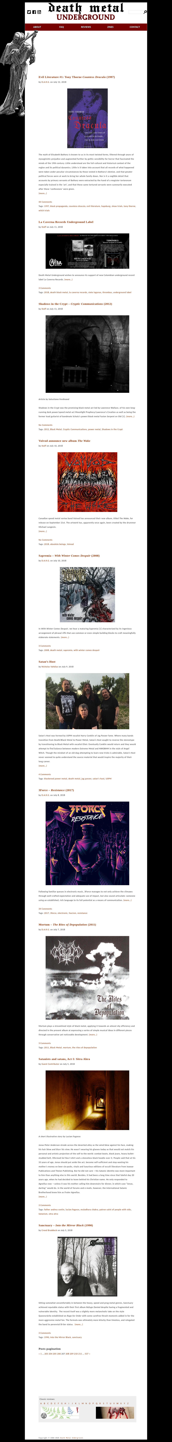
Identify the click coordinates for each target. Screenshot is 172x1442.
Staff (44, 227)
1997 (46, 206)
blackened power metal (55, 778)
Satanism (43, 1214)
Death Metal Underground (71, 1438)
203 (46, 1353)
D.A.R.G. (46, 82)
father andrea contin (54, 1209)
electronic (63, 913)
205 (54, 1353)
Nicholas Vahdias (50, 666)
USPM (109, 778)
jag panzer (86, 778)
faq (61, 27)
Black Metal (56, 429)
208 (67, 1353)
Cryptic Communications (75, 429)
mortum (67, 1047)
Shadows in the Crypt (112, 429)
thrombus (107, 292)
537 (86, 1353)
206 (59, 1353)
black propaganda (59, 206)
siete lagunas (94, 292)
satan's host (98, 778)
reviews (86, 27)
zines (110, 27)
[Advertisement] (89, 51)
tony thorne (129, 206)
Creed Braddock (49, 1230)
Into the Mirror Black (60, 1337)
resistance (82, 913)
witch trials (44, 210)
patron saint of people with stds (115, 1209)
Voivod (70, 544)
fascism (72, 913)
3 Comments (45, 288)
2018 (46, 292)
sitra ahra (53, 1214)
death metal (56, 650)
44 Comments (45, 202)
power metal (94, 429)
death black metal (59, 292)
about (37, 27)
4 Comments (45, 774)
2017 (46, 913)
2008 (46, 650)
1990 (46, 1337)
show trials (117, 206)
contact (135, 27)
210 (76, 1353)
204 (50, 1353)
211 (80, 1353)
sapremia (67, 650)
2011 (46, 1047)
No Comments (45, 425)
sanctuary (77, 1337)
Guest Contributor (50, 1064)
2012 (46, 429)
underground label (122, 292)
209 (71, 1353)
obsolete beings (58, 544)
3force (53, 913)
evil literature (93, 206)
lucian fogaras (72, 1209)
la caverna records (78, 292)
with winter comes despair (87, 650)
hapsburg (105, 206)
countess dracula (77, 206)
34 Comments (45, 908)
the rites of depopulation (84, 1047)
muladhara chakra (89, 1209)
